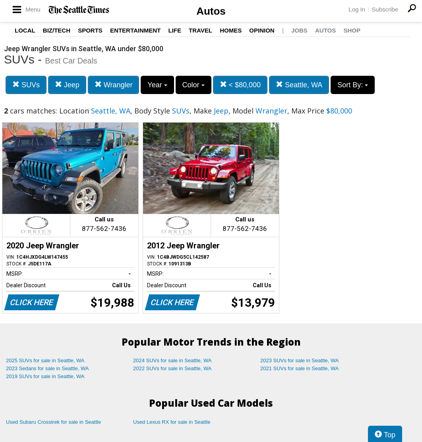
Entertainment (135, 30)
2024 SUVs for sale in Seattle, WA (172, 360)
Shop (351, 30)
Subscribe (385, 9)
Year (157, 85)
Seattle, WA (299, 85)
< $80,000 (240, 85)
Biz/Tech (56, 30)
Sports (90, 30)
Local (25, 30)
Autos (211, 11)
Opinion (261, 30)
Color (193, 85)
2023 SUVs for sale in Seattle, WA (299, 360)
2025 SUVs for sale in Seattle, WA (45, 360)
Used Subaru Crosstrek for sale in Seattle (53, 422)
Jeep (67, 85)
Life (174, 30)
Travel (200, 30)
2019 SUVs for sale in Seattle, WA (45, 376)
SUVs (26, 85)
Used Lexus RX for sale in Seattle (171, 422)
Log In (356, 9)
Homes (231, 30)
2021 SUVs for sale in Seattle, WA (299, 368)
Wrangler (114, 85)
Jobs (299, 30)
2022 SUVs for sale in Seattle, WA (172, 368)
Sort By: (352, 85)
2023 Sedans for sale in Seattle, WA (47, 368)
